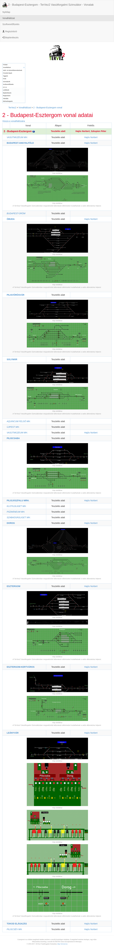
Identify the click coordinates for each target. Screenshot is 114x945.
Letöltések (6, 90)
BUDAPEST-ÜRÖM (16, 213)
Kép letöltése (57, 173)
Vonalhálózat (8, 18)
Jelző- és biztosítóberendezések (12, 70)
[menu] (13, 83)
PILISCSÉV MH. (14, 929)
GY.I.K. (5, 87)
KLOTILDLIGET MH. (16, 506)
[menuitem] (13, 64)
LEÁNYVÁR (13, 733)
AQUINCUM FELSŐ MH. (19, 421)
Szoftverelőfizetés (10, 24)
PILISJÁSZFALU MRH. (18, 500)
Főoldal (5, 64)
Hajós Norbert (83, 131)
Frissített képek (7, 73)
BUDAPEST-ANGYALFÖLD (20, 143)
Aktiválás (5, 98)
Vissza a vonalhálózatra (13, 121)
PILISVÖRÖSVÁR (15, 295)
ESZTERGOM (13, 586)
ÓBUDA (11, 219)
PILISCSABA (13, 438)
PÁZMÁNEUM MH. (16, 512)
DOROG (11, 523)
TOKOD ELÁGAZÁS (17, 923)
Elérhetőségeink (8, 101)
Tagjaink (5, 76)
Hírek (4, 78)
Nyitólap (6, 12)
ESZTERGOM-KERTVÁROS (20, 667)
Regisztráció (9, 31)
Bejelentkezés (10, 37)
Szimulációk (6, 81)
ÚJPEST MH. (13, 427)
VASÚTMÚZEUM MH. (17, 137)
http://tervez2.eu (62, 944)
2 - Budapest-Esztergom (19, 131)
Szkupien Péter (98, 131)
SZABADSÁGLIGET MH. (19, 517)
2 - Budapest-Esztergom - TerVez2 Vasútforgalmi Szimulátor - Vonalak (48, 4)
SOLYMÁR (12, 359)
